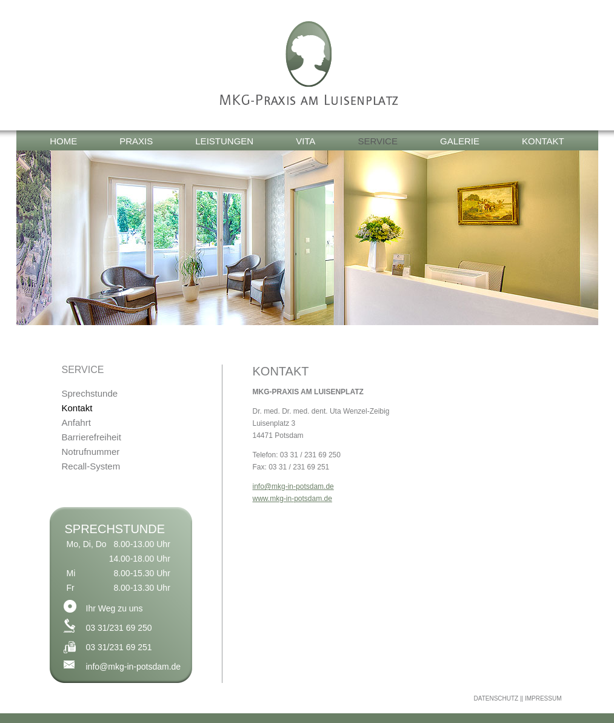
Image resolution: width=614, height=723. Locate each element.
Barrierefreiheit (91, 437)
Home (63, 141)
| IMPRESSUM (542, 698)
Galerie (459, 141)
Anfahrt (76, 422)
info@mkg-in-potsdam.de (133, 666)
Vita (305, 141)
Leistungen (224, 141)
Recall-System (91, 466)
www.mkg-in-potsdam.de (292, 498)
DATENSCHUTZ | (497, 698)
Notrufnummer (91, 451)
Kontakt (543, 141)
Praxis (136, 141)
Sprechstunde (90, 393)
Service (378, 141)
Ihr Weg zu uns (114, 608)
